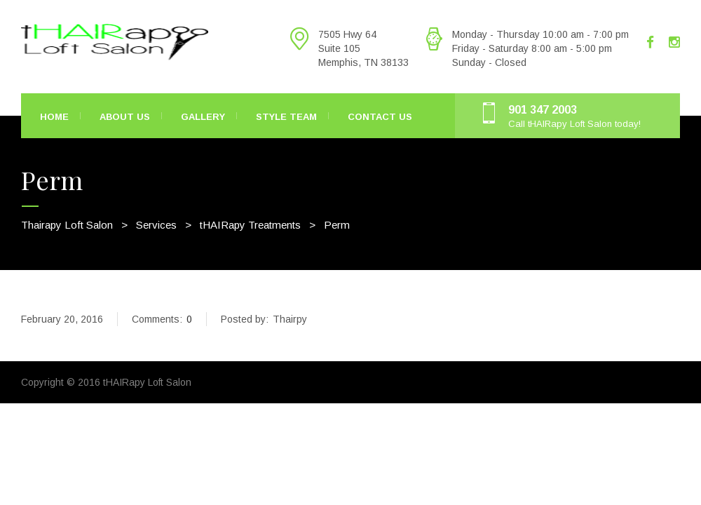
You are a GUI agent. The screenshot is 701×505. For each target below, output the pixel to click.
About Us (125, 117)
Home (54, 117)
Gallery (203, 117)
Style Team (286, 117)
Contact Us (380, 117)
